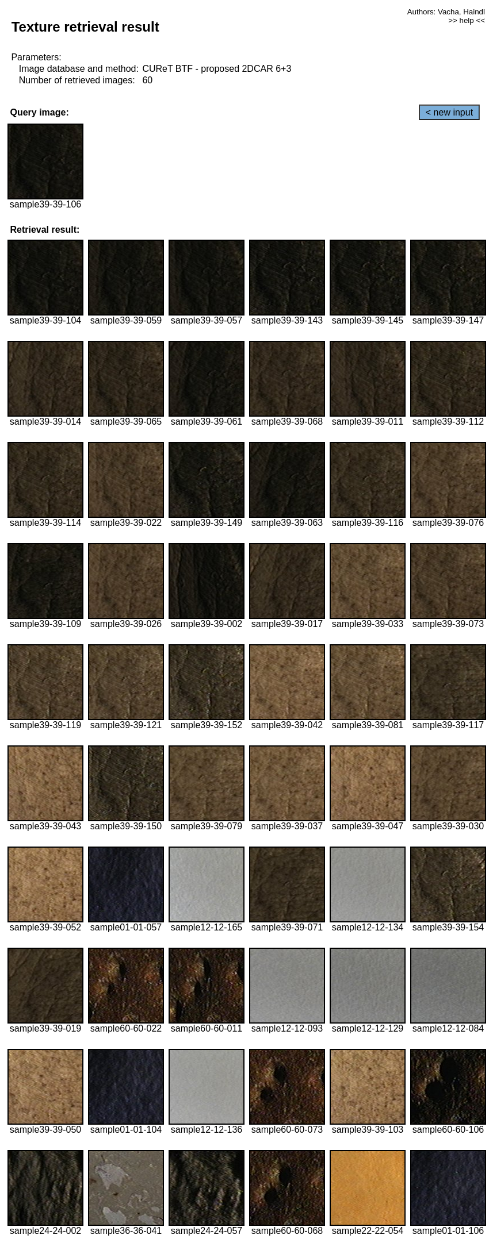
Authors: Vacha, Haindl (446, 11)
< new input (449, 112)
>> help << (466, 20)
